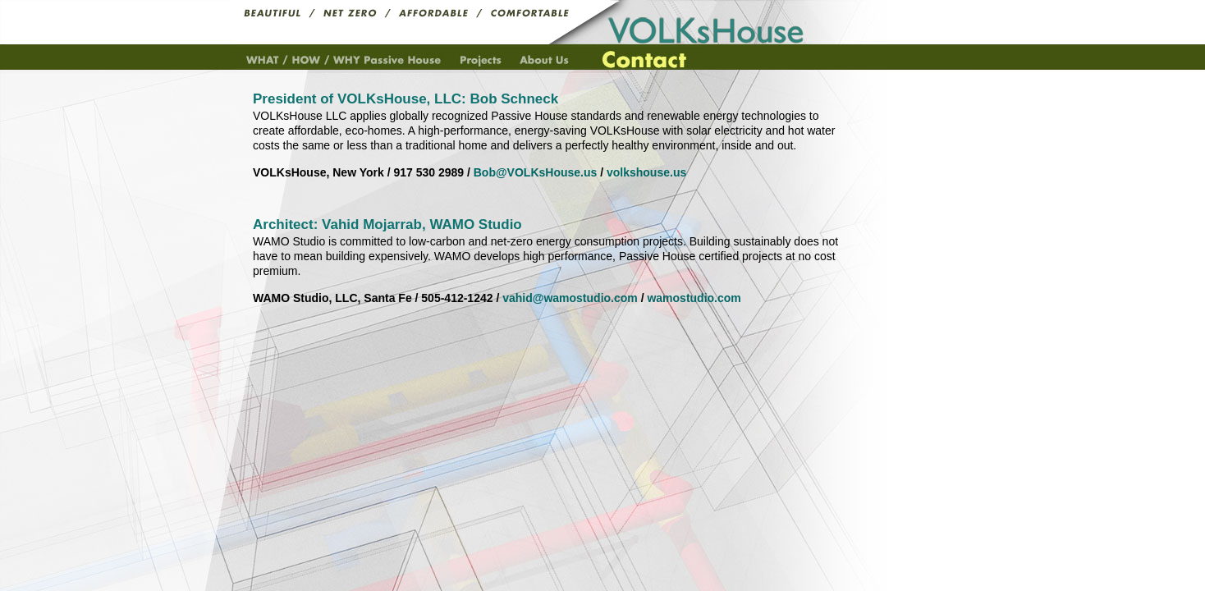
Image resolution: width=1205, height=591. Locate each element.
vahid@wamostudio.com (570, 298)
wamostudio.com (693, 298)
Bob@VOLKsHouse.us (536, 172)
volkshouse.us (646, 172)
